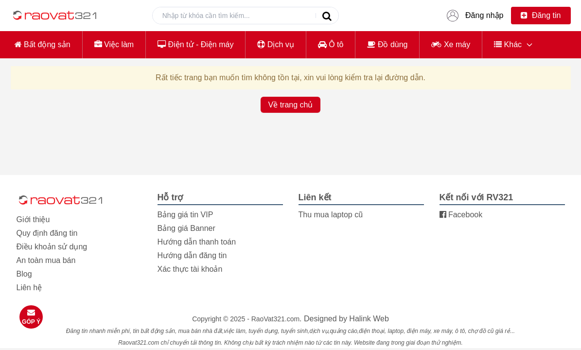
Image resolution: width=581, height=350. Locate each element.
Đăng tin (541, 15)
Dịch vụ (275, 44)
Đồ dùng (387, 44)
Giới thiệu (33, 219)
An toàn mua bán (46, 260)
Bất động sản (42, 44)
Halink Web (369, 319)
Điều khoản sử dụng (52, 247)
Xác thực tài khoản (190, 269)
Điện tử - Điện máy (195, 44)
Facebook (461, 214)
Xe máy (450, 44)
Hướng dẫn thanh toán (197, 242)
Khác (508, 44)
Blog (24, 274)
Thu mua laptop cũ (331, 214)
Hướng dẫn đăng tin (192, 255)
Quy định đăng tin (47, 233)
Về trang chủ (290, 105)
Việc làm (114, 44)
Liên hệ (29, 287)
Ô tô (331, 44)
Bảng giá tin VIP (185, 214)
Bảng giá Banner (186, 228)
